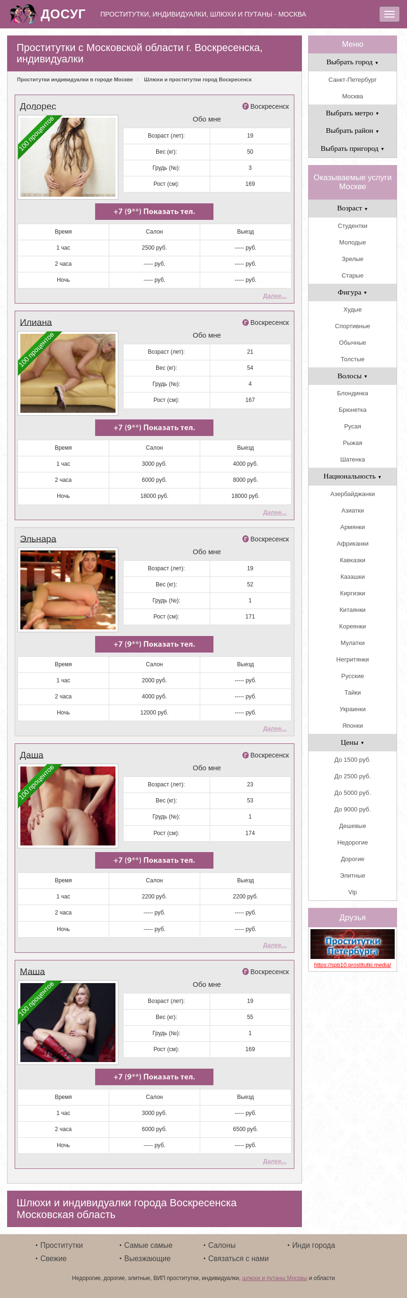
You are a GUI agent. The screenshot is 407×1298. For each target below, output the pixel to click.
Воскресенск (269, 106)
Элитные (352, 875)
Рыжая (353, 442)
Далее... (275, 295)
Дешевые (352, 825)
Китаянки (353, 609)
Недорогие (352, 842)
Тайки (353, 692)
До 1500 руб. (353, 759)
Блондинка (352, 393)
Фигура (353, 292)
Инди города (313, 1245)
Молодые (352, 242)
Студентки (352, 225)
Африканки (352, 543)
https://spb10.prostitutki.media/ (352, 965)
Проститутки (61, 1245)
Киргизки (352, 593)
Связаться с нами (238, 1258)
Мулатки (353, 642)
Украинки (352, 709)
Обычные (352, 342)
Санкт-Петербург (352, 79)
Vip (352, 892)
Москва (352, 96)
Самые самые (148, 1245)
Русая (352, 426)
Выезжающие (147, 1258)
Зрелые (352, 258)
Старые (352, 275)
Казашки (352, 576)
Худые (353, 309)
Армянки (352, 527)
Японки (352, 725)
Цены (352, 742)
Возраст (352, 208)
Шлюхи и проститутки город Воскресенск (198, 79)
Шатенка (352, 459)
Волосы (352, 376)
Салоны (222, 1245)
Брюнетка (353, 409)
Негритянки (352, 659)
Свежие (53, 1258)
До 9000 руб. (353, 809)
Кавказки (352, 560)
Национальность (352, 476)
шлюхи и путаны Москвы (275, 1278)
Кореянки (352, 626)
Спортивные (352, 326)
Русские (352, 675)
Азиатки (352, 510)
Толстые (352, 359)
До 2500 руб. (353, 776)
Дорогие (352, 858)
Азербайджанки (352, 493)
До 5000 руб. (353, 792)
